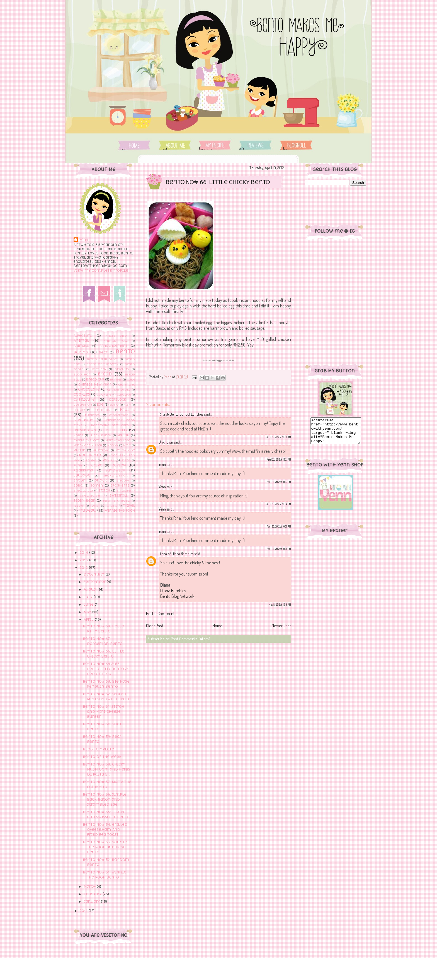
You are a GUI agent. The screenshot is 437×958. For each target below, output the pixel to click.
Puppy (78, 465)
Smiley (80, 480)
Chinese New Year (94, 384)
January (92, 901)
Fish (127, 404)
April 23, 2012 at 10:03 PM (279, 481)
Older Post (154, 625)
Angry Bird (116, 335)
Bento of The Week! (102, 757)
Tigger (79, 505)
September (95, 582)
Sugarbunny (90, 495)
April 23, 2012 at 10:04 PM (278, 504)
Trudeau (87, 510)
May (88, 612)
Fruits (127, 409)
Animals (81, 346)
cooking (104, 394)
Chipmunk (126, 384)
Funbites (92, 415)
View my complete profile (101, 270)
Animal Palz (116, 340)
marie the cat (86, 440)
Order (296, 145)
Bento (125, 351)
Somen (96, 485)
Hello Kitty (115, 430)
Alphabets (83, 336)
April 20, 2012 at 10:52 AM (278, 437)
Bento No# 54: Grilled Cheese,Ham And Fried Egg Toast (105, 829)
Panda (91, 460)
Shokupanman (115, 475)
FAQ (254, 145)
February (93, 894)
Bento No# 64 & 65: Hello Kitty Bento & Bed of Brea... (105, 669)
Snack (101, 480)
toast (94, 505)
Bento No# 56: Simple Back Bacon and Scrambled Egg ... (105, 799)
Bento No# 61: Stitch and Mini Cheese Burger (103, 711)
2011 (84, 911)
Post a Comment (160, 613)
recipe (95, 465)
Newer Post (281, 625)
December (95, 574)
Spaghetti (120, 485)
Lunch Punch (100, 435)
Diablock (117, 399)
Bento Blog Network (177, 596)
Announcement (113, 346)
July (89, 597)
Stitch (104, 490)
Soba (78, 485)
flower (80, 409)
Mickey (112, 445)
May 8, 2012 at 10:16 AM (280, 604)
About (175, 145)
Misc (127, 445)
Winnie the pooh (120, 510)
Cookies (82, 394)
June (89, 604)
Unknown (166, 442)
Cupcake (124, 394)
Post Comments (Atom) (190, 638)
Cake (131, 379)
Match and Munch (88, 445)
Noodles (116, 455)
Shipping (214, 145)
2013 (84, 560)
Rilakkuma (83, 470)
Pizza (126, 460)
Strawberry (125, 490)
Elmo (114, 404)
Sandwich (115, 470)
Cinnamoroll (118, 389)
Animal (81, 340)
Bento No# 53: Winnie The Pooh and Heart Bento (105, 847)
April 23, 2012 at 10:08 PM (279, 526)
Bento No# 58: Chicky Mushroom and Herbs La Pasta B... (106, 769)
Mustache (101, 450)
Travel (129, 505)
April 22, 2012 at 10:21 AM (279, 459)
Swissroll (119, 495)
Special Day (83, 490)
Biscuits (122, 369)
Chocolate (89, 389)
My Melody (125, 450)
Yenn (83, 240)
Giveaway (83, 420)
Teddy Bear (84, 500)
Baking (81, 352)
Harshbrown (85, 430)
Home (134, 145)
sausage (82, 475)
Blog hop (82, 374)
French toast (103, 409)
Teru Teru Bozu (116, 500)
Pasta (108, 460)
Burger (116, 379)
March (90, 886)
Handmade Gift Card (110, 425)
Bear (103, 352)
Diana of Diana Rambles (176, 553)
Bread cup (95, 379)
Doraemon (83, 404)
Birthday (99, 369)
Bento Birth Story (102, 359)
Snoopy (123, 480)
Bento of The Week (102, 364)
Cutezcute (84, 399)
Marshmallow (118, 440)
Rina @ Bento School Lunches (181, 414)
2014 (84, 552)
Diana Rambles (173, 590)
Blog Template (98, 749)
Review (118, 465)
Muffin (79, 450)
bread (105, 373)
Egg (100, 404)
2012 (84, 567)
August (91, 589)
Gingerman (118, 415)
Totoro (111, 505)
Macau (123, 435)
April (89, 619)
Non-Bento (90, 455)
